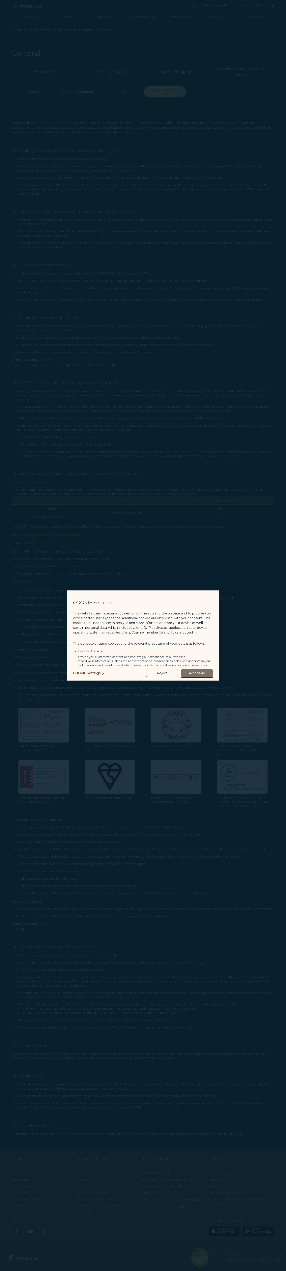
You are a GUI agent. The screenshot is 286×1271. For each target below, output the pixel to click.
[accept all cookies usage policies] (197, 673)
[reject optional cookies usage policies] (162, 673)
